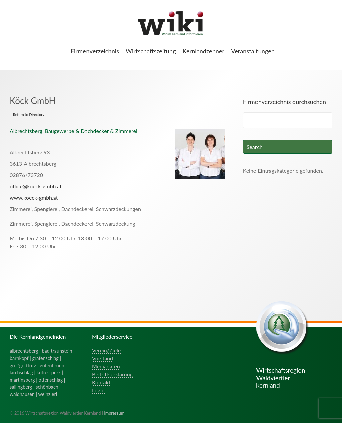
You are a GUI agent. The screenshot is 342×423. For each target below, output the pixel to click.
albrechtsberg (24, 351)
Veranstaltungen (253, 51)
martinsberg (22, 380)
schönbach (47, 387)
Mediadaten (106, 366)
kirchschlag (21, 372)
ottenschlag (51, 380)
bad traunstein (57, 351)
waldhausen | (24, 394)
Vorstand (102, 358)
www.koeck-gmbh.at (34, 197)
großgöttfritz (23, 365)
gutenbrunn (52, 365)
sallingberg (21, 387)
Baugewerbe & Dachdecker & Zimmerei (91, 131)
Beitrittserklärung (112, 374)
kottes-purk (49, 372)
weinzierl (47, 394)
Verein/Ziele (106, 350)
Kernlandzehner (204, 51)
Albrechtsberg (26, 131)
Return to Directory (28, 114)
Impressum (114, 413)
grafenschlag (45, 358)
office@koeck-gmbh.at (36, 186)
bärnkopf (19, 358)
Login (98, 390)
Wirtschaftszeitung (151, 51)
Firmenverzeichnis (95, 51)
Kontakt (101, 382)
